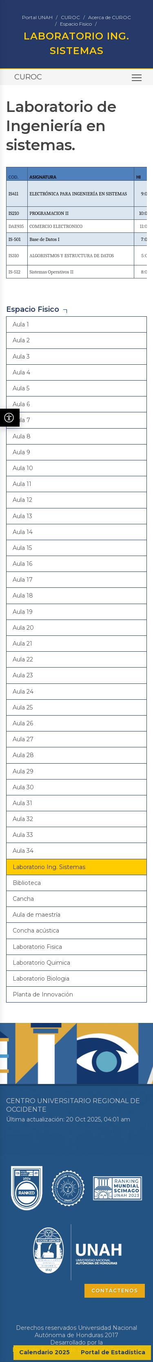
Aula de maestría (36, 914)
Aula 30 (23, 787)
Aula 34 (23, 850)
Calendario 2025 (44, 1352)
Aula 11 (22, 484)
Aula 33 (23, 835)
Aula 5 (21, 388)
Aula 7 (21, 420)
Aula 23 (23, 675)
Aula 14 (23, 532)
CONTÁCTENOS (114, 1291)
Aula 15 (22, 548)
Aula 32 (23, 819)
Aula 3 (21, 356)
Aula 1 (21, 324)
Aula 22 (23, 659)
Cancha (23, 898)
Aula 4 (21, 372)
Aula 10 (23, 468)
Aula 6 (21, 404)
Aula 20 (23, 627)
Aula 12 (22, 500)
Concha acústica (36, 930)
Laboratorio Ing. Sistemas (49, 867)
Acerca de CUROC (109, 17)
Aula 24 (23, 691)
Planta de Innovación (43, 994)
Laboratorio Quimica (41, 962)
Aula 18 (23, 595)
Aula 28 (23, 755)
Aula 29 (23, 771)
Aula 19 (23, 611)
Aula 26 (23, 723)
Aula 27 (23, 739)
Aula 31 (22, 803)
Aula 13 (22, 516)
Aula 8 (22, 436)
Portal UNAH (37, 17)
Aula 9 (21, 452)
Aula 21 (22, 643)
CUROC (70, 17)
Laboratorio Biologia (41, 978)
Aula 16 (22, 563)
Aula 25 (23, 707)
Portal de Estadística (113, 1352)
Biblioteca (27, 883)
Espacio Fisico (76, 24)
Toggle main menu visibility (137, 80)
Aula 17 (23, 579)
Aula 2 (21, 340)
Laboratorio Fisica (37, 946)
